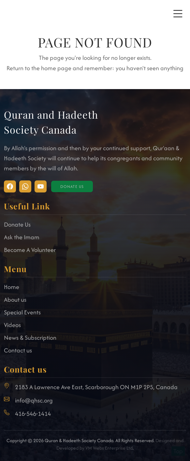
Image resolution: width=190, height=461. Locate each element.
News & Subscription (30, 337)
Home (11, 287)
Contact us (18, 350)
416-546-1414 (33, 413)
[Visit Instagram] (10, 186)
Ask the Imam (21, 237)
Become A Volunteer (30, 249)
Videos (12, 325)
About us (15, 299)
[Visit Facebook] (25, 186)
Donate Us (72, 186)
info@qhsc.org (34, 400)
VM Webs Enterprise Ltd (109, 447)
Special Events (22, 312)
